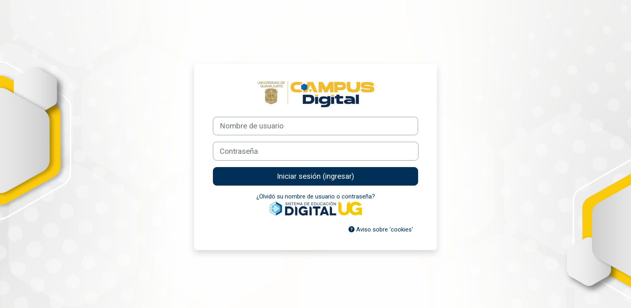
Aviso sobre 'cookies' (380, 229)
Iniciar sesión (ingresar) (315, 176)
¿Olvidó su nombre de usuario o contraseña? (315, 196)
